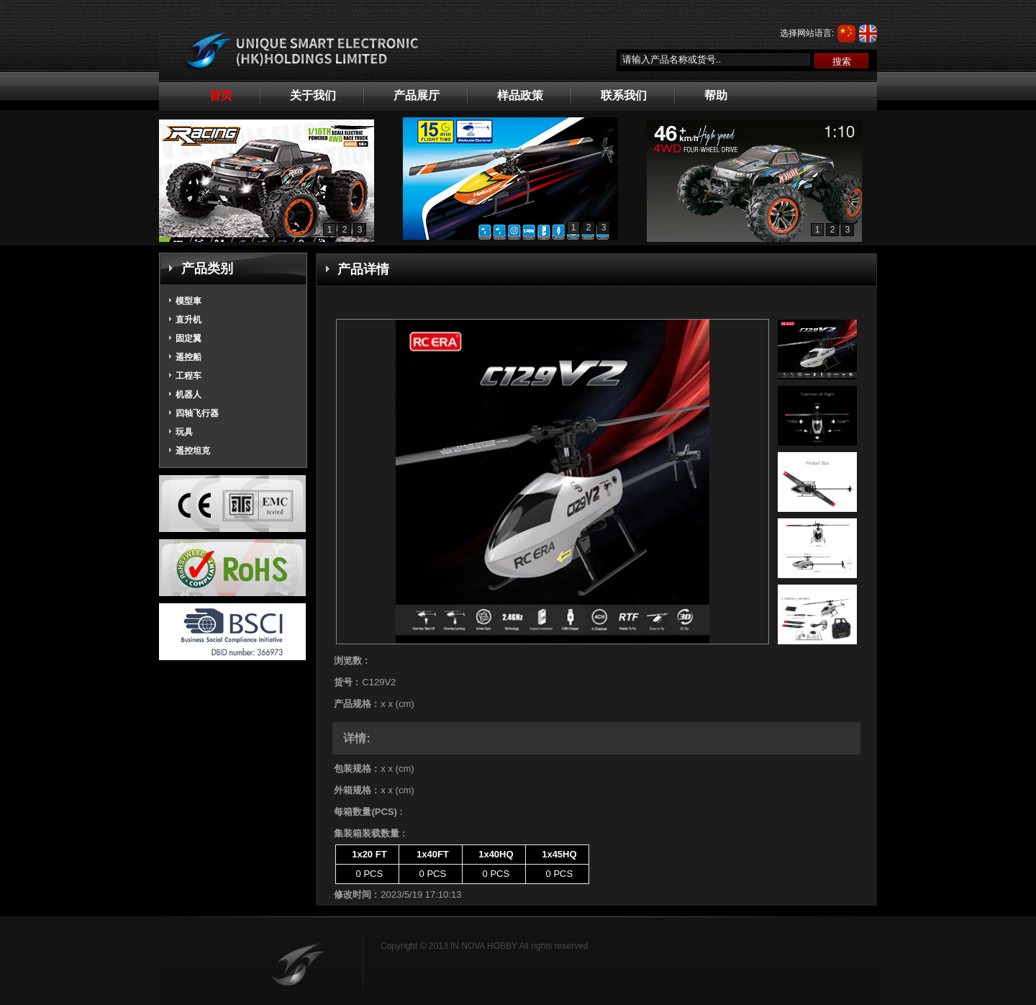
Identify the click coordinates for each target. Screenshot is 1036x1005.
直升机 (188, 320)
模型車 (188, 301)
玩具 (184, 432)
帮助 (715, 95)
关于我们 (313, 95)
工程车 (188, 376)
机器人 (188, 394)
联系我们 (624, 95)
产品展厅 (417, 95)
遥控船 (188, 357)
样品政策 (520, 95)
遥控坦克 (193, 451)
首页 (220, 95)
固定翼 (188, 338)
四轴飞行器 (197, 413)
